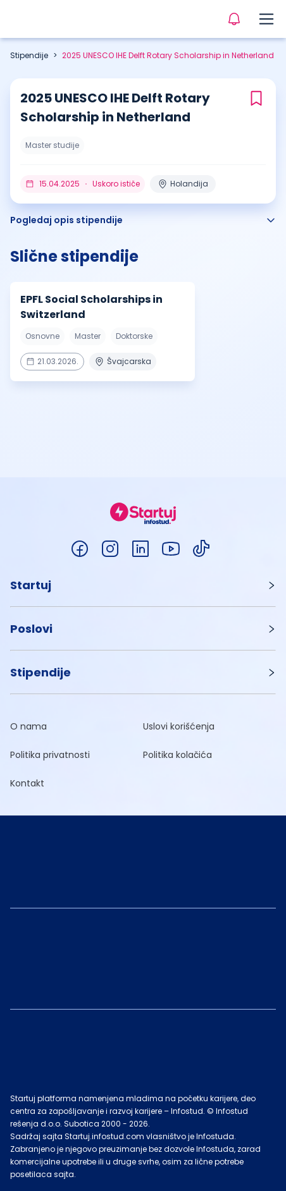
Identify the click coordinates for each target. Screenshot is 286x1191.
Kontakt (27, 783)
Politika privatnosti (50, 754)
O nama (28, 726)
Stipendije (29, 55)
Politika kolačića (177, 754)
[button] (143, 585)
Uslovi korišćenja (178, 726)
